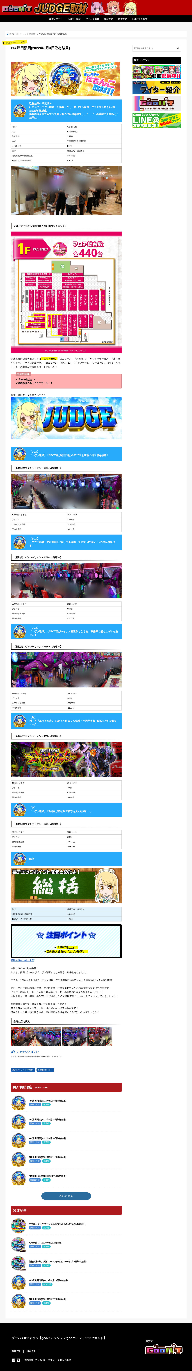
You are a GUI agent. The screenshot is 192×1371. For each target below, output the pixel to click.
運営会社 (29, 1360)
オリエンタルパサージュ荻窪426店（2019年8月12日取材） (58, 1224)
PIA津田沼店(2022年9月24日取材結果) (47, 1119)
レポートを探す (139, 19)
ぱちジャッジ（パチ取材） (24, 1070)
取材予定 (108, 19)
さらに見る (66, 1196)
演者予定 (122, 19)
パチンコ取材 (92, 19)
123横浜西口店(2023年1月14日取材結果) (48, 1280)
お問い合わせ (64, 1360)
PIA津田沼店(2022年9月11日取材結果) (47, 1157)
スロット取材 (74, 19)
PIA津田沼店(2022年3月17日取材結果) (47, 1299)
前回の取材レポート (21, 960)
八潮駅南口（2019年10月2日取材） (46, 1242)
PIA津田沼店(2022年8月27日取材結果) (47, 1176)
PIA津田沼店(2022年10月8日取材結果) (47, 1100)
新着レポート (55, 19)
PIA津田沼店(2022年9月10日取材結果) (47, 1138)
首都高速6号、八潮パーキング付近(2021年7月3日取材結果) (58, 1261)
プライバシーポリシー (46, 1360)
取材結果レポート (46, 1070)
